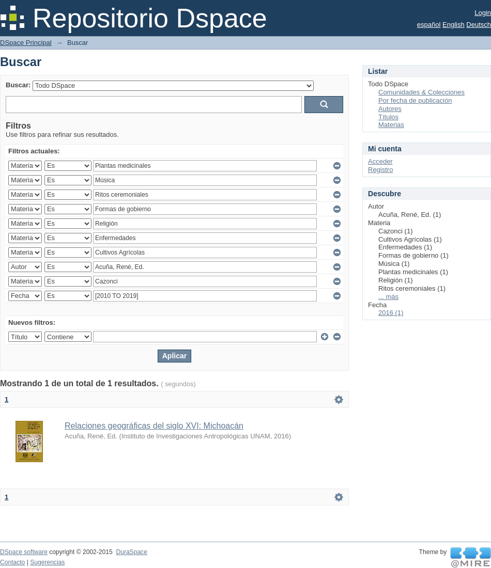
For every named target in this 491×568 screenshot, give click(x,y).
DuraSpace (131, 552)
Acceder (380, 161)
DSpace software (24, 552)
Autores (390, 109)
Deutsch (478, 24)
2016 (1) (390, 313)
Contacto (12, 562)
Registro (380, 169)
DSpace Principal (26, 42)
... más (388, 297)
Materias (391, 125)
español (429, 24)
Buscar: (18, 85)
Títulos (388, 117)
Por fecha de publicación (415, 100)
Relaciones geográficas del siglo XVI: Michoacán (154, 425)
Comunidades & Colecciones (421, 92)
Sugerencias (47, 562)
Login (482, 13)
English (453, 24)
